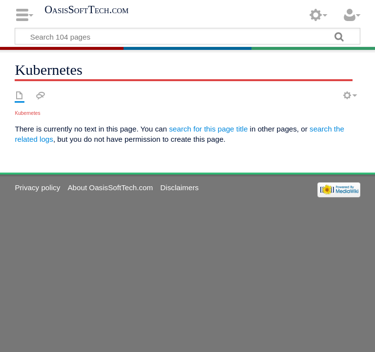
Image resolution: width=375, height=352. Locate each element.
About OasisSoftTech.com (110, 187)
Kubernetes (27, 113)
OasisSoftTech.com (86, 9)
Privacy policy (37, 187)
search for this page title (208, 129)
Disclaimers (179, 187)
